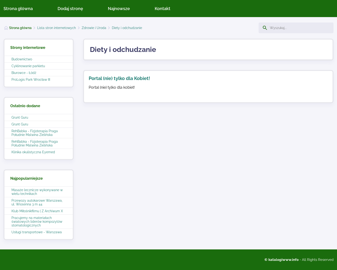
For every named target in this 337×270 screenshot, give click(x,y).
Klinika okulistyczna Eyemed (33, 152)
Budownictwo (21, 59)
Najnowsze (119, 8)
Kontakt (162, 8)
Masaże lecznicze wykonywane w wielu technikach (37, 192)
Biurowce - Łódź (23, 73)
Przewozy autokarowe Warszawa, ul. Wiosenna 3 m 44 (36, 202)
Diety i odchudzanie (127, 28)
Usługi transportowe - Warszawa (36, 232)
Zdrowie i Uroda (94, 28)
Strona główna (18, 8)
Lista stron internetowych (56, 28)
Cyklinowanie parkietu (28, 66)
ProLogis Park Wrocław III (30, 79)
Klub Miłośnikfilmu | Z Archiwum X (37, 211)
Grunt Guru (19, 117)
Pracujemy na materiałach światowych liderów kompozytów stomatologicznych (36, 221)
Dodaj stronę (70, 8)
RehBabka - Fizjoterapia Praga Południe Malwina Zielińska (34, 133)
